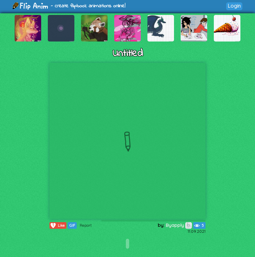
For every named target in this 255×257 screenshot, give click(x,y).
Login (234, 6)
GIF (72, 225)
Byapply (179, 225)
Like (57, 225)
